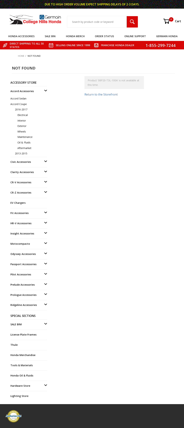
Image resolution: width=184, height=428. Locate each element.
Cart (172, 21)
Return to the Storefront (101, 94)
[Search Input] (97, 21)
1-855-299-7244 (161, 45)
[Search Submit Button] (132, 21)
